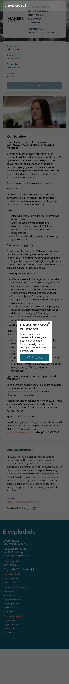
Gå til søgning (34, 357)
